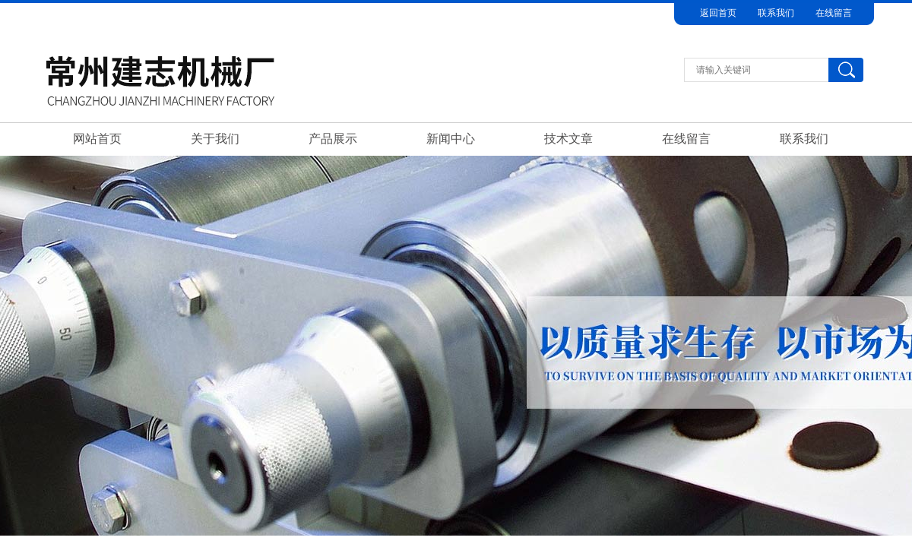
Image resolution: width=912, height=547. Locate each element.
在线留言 (833, 13)
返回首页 (718, 13)
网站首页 (97, 138)
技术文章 (568, 138)
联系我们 (776, 13)
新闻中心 (450, 138)
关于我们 (215, 138)
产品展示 (333, 138)
